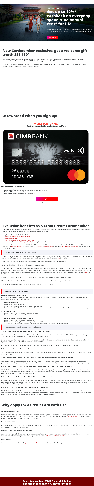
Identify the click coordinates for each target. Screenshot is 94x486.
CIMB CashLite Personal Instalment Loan (18, 236)
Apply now (52, 37)
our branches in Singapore (70, 246)
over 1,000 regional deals (23, 242)
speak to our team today (45, 246)
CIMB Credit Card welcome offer (55, 436)
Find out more (47, 203)
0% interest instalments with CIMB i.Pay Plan (19, 240)
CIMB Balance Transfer (12, 238)
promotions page (16, 246)
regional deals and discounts (33, 443)
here (58, 258)
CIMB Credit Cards (72, 416)
